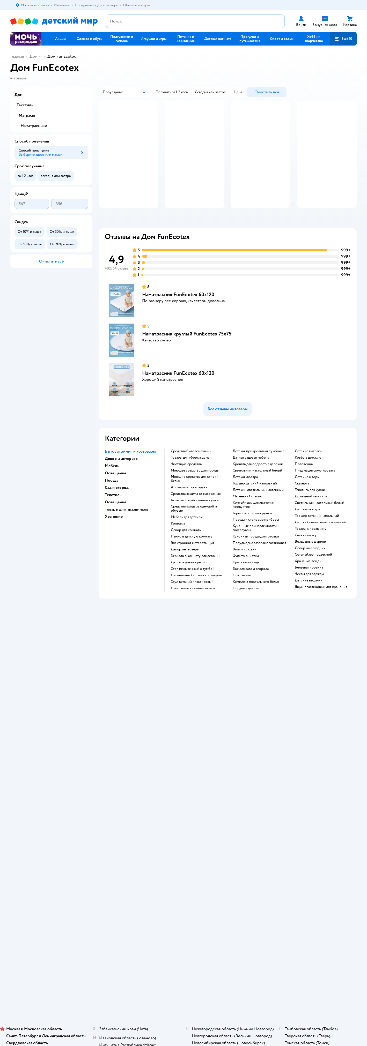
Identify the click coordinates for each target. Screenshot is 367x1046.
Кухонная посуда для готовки (256, 555)
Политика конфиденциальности (122, 733)
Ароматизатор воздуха (189, 506)
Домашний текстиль (311, 515)
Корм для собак (304, 721)
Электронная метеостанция (192, 561)
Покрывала (242, 594)
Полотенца (304, 482)
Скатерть (302, 502)
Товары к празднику (310, 547)
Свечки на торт (307, 553)
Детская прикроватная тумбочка (258, 469)
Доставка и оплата (111, 702)
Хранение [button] (114, 534)
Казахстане (56, 804)
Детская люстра (245, 495)
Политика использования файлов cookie (123, 741)
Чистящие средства (186, 482)
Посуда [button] (111, 498)
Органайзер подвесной (313, 573)
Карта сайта (106, 762)
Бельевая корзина (309, 586)
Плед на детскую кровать (315, 489)
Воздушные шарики (310, 560)
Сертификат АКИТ (112, 750)
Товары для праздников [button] (126, 527)
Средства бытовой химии (191, 469)
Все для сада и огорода (251, 587)
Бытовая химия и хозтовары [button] (130, 469)
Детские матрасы (308, 469)
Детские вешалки (308, 599)
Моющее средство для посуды (195, 489)
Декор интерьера (185, 568)
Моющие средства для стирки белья (194, 497)
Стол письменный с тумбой (193, 587)
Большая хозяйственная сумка (194, 519)
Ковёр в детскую (308, 476)
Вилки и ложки (244, 568)
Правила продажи (111, 721)
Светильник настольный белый (257, 489)
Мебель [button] (112, 484)
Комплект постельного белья (256, 600)
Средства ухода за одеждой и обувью (194, 527)
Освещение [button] (115, 491)
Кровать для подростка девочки (258, 482)
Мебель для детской (187, 535)
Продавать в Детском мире (118, 708)
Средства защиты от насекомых (196, 512)
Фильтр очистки (246, 574)
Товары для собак (305, 715)
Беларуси (76, 804)
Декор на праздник (310, 566)
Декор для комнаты (186, 548)
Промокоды (106, 727)
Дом (34, 56)
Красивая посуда (246, 581)
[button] (343, 39)
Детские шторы (307, 495)
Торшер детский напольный (255, 502)
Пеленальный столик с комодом (196, 594)
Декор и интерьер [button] (121, 477)
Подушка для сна (246, 606)
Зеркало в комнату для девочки (196, 574)
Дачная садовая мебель (251, 476)
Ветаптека (300, 733)
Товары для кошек (306, 702)
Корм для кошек (304, 708)
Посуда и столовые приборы (256, 538)
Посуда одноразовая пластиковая (259, 561)
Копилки (178, 542)
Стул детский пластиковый (192, 600)
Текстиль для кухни (310, 508)
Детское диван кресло (189, 581)
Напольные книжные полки (193, 606)
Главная (17, 56)
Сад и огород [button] (117, 506)
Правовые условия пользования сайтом (77, 794)
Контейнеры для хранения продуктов (253, 523)
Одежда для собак (306, 727)
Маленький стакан (247, 515)
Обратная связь (109, 756)
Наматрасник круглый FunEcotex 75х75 (186, 352)
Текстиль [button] (113, 513)
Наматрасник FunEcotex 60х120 (178, 313)
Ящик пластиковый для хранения (321, 605)
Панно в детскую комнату (191, 555)
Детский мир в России (28, 804)
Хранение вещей (308, 579)
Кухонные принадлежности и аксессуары (256, 546)
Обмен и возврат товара (116, 715)
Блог (230, 739)
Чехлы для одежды (309, 592)
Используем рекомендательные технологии (45, 799)
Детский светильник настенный (258, 508)
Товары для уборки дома (190, 476)
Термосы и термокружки (252, 531)
